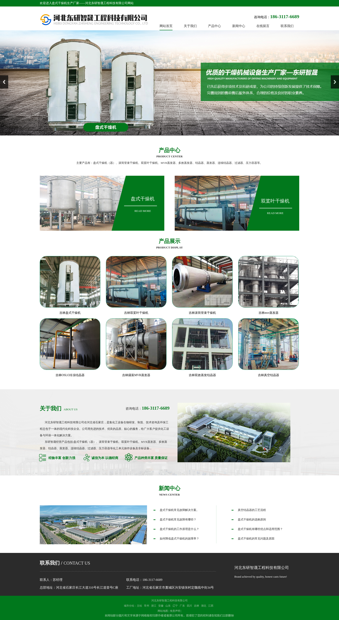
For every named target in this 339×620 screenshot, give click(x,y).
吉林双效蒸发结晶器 (202, 375)
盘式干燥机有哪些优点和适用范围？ (260, 529)
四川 (189, 605)
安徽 (160, 605)
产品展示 (169, 241)
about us (58, 409)
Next (335, 82)
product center (169, 156)
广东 (182, 605)
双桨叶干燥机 (275, 201)
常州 (146, 605)
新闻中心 (169, 488)
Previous (4, 82)
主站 (139, 605)
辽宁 (175, 605)
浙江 (153, 605)
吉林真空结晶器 (268, 375)
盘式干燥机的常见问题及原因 (256, 538)
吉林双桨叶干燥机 (136, 312)
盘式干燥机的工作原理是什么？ (179, 529)
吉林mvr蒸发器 (269, 312)
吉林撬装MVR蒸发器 (136, 375)
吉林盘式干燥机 (70, 312)
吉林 (196, 605)
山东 (168, 605)
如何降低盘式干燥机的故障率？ (179, 538)
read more (142, 211)
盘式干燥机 (143, 198)
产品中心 (169, 150)
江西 (210, 605)
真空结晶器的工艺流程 (252, 510)
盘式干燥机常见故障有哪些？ (178, 519)
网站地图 (163, 610)
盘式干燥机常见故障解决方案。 (179, 510)
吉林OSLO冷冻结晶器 (70, 375)
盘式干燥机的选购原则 (252, 519)
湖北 (203, 605)
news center (169, 494)
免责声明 (175, 610)
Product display (169, 247)
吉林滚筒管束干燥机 (202, 312)
